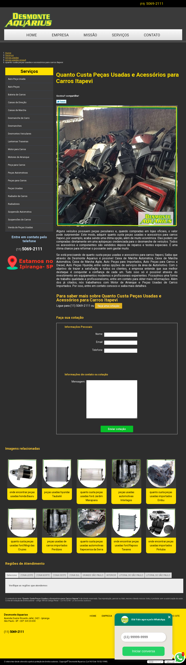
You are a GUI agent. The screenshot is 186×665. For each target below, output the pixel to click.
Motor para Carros (17, 149)
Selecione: (12, 575)
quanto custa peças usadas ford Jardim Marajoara (91, 496)
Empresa (60, 35)
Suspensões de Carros (19, 219)
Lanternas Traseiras (18, 141)
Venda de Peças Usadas (20, 227)
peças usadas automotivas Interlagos (126, 496)
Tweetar (61, 101)
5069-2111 (154, 3)
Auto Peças (14, 87)
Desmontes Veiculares (20, 133)
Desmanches (15, 126)
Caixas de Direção (17, 102)
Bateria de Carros (17, 94)
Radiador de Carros (18, 196)
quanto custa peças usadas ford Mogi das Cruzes (22, 545)
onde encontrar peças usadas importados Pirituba (160, 545)
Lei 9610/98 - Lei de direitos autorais (75, 601)
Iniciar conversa (143, 651)
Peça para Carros (17, 165)
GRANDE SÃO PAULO (93, 575)
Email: (116, 342)
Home (31, 35)
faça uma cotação (108, 305)
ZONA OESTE (59, 575)
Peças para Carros (17, 180)
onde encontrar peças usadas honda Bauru (22, 494)
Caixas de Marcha (17, 110)
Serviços (120, 35)
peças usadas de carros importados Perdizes (56, 545)
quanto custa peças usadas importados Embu (161, 496)
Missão (90, 35)
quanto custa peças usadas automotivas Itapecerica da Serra (91, 545)
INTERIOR (111, 575)
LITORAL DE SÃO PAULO (131, 575)
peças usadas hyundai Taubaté (57, 494)
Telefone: (114, 350)
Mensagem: (104, 399)
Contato (152, 35)
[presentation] (87, 363)
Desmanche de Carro (19, 118)
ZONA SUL (74, 575)
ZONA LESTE (26, 575)
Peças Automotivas (18, 173)
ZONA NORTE (43, 575)
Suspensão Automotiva (20, 212)
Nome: (116, 334)
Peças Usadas (15, 188)
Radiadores (14, 204)
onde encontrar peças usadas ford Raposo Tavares (126, 545)
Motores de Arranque (19, 157)
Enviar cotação (117, 429)
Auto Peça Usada (17, 79)
